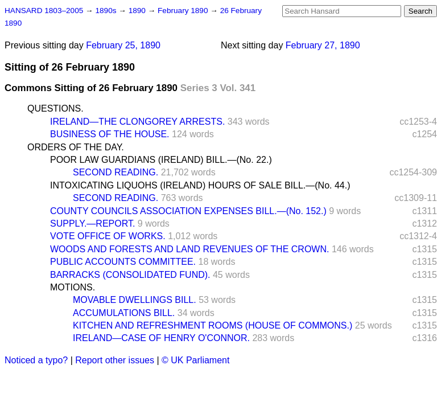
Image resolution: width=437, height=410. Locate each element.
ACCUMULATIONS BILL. (124, 313)
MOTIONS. (72, 287)
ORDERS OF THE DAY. (75, 147)
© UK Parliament (195, 360)
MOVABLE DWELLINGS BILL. (134, 300)
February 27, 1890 (323, 45)
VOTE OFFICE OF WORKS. (108, 236)
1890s (106, 10)
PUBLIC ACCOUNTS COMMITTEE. (123, 261)
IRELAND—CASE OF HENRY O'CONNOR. (161, 338)
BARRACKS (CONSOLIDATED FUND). (130, 275)
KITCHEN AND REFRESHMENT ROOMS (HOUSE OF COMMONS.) (212, 325)
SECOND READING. (115, 172)
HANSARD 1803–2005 (44, 10)
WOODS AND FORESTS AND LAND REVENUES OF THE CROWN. (189, 249)
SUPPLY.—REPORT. (92, 223)
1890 (138, 10)
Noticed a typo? (36, 360)
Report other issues (114, 360)
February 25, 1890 (123, 45)
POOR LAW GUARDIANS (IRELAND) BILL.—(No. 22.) (161, 160)
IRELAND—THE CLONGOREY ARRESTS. (137, 121)
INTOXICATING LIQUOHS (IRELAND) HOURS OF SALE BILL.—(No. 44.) (200, 185)
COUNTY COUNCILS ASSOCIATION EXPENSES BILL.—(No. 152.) (188, 211)
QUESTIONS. (55, 108)
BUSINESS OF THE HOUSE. (110, 134)
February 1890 (184, 10)
